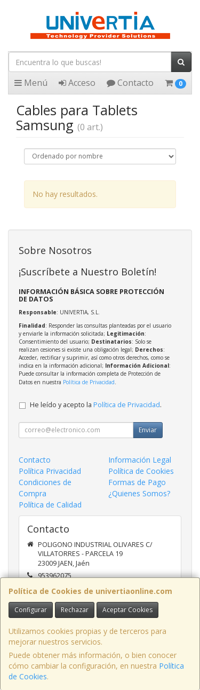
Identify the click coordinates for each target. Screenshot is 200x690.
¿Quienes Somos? (139, 493)
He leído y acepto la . (96, 404)
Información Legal (139, 460)
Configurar (30, 609)
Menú (30, 83)
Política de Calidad (50, 504)
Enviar (148, 429)
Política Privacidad (50, 471)
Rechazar (75, 609)
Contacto (130, 83)
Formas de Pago (137, 482)
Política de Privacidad (89, 382)
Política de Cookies (141, 471)
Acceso (77, 83)
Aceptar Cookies (127, 609)
